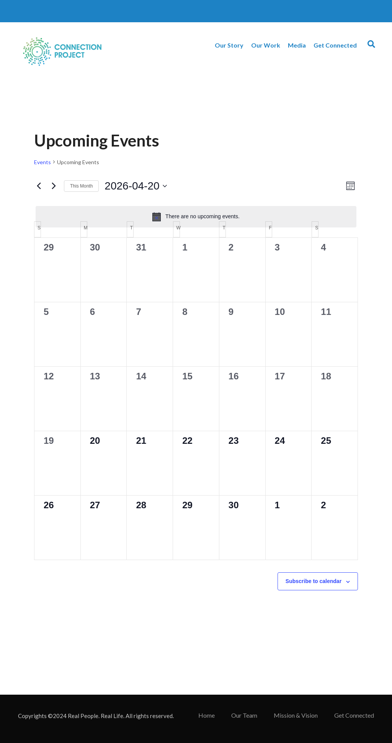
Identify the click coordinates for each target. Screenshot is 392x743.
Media (297, 45)
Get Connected (335, 45)
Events (42, 162)
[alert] (196, 216)
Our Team (244, 715)
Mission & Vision (296, 715)
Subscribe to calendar (313, 581)
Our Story (229, 45)
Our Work (265, 45)
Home (206, 715)
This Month (81, 186)
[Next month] (53, 186)
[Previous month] (38, 186)
